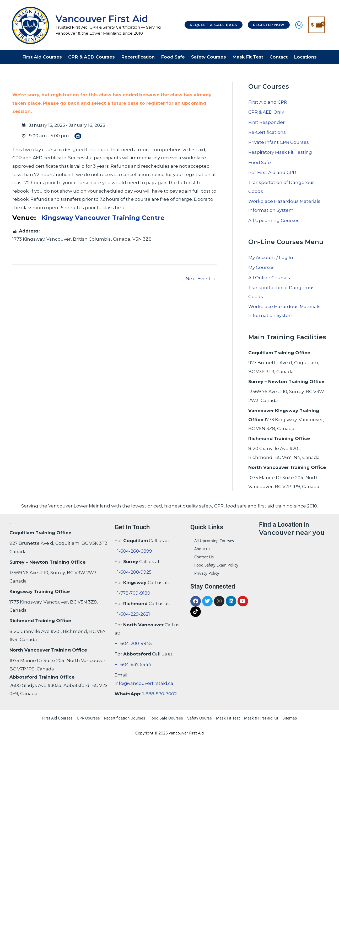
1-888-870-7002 (159, 693)
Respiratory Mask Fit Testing (280, 152)
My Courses (261, 267)
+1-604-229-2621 (132, 614)
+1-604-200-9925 (133, 572)
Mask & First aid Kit (261, 718)
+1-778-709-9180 (132, 593)
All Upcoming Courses (273, 220)
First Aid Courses (57, 718)
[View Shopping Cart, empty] (316, 25)
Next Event (201, 278)
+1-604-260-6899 (133, 551)
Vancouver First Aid (102, 18)
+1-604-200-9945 (133, 643)
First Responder (266, 122)
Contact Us (204, 556)
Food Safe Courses (166, 718)
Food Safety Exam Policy (216, 565)
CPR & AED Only (266, 112)
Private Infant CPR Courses (278, 142)
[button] (214, 25)
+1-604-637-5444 (133, 664)
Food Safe (259, 162)
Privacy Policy (206, 573)
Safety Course (199, 718)
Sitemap (289, 718)
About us (202, 548)
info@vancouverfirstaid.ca (144, 683)
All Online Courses (269, 277)
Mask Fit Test (228, 718)
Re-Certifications (267, 132)
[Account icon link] (299, 25)
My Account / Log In (270, 257)
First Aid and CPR (267, 102)
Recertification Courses (124, 718)
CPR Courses (88, 718)
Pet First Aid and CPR (272, 172)
